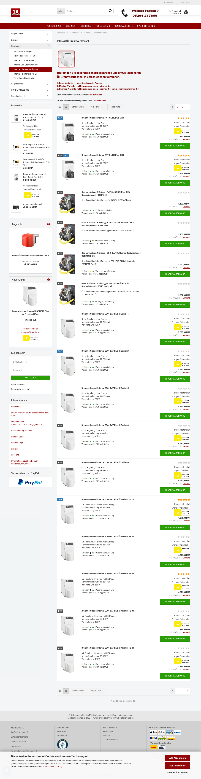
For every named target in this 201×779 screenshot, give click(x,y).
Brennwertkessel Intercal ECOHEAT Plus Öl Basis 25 (105, 388)
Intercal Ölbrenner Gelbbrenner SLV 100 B (30, 255)
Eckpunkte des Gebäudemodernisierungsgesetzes (26, 423)
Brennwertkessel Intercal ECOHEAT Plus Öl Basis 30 (105, 425)
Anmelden (30, 378)
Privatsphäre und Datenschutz (24, 751)
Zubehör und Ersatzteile (24, 78)
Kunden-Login (17, 443)
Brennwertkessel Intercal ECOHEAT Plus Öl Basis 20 (105, 351)
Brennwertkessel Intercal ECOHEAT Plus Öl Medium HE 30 (107, 611)
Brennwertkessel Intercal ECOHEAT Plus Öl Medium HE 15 (107, 499)
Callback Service (18, 741)
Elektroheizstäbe (110, 740)
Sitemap (15, 449)
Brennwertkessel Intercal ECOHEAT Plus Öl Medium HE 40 (107, 648)
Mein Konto (62, 731)
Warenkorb (62, 735)
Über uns (15, 455)
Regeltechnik (103, 26)
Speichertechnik (146, 26)
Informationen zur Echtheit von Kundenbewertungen (24, 462)
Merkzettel (185, 2)
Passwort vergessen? (20, 389)
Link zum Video (95, 95)
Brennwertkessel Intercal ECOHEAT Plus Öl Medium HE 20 (107, 536)
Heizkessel (85, 26)
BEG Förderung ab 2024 (21, 430)
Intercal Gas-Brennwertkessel (27, 65)
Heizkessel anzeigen (23, 51)
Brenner (70, 26)
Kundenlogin (169, 2)
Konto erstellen (17, 384)
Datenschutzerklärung (52, 766)
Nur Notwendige (177, 765)
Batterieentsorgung (19, 737)
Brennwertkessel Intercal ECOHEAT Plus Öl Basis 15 (105, 314)
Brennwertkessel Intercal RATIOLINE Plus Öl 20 (102, 155)
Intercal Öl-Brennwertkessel (26, 69)
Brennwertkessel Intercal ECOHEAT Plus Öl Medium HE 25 (107, 573)
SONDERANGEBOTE (123, 26)
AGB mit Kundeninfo (20, 732)
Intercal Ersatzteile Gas (24, 60)
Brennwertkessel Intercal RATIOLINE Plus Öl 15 (102, 118)
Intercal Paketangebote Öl (25, 74)
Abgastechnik (54, 26)
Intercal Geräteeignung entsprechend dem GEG (30, 414)
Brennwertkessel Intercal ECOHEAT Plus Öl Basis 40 (105, 462)
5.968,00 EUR (30, 320)
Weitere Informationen (177, 772)
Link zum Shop (99, 101)
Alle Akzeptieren (177, 758)
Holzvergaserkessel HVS (24, 56)
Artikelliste (16, 406)
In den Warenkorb (175, 146)
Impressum (16, 746)
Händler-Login (17, 437)
